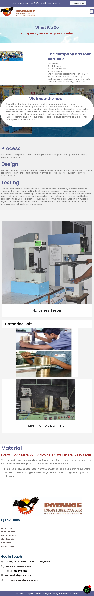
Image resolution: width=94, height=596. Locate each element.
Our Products (9, 535)
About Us (6, 528)
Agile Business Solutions (66, 593)
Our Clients (7, 539)
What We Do (8, 531)
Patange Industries (32, 593)
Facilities (6, 542)
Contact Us (7, 546)
